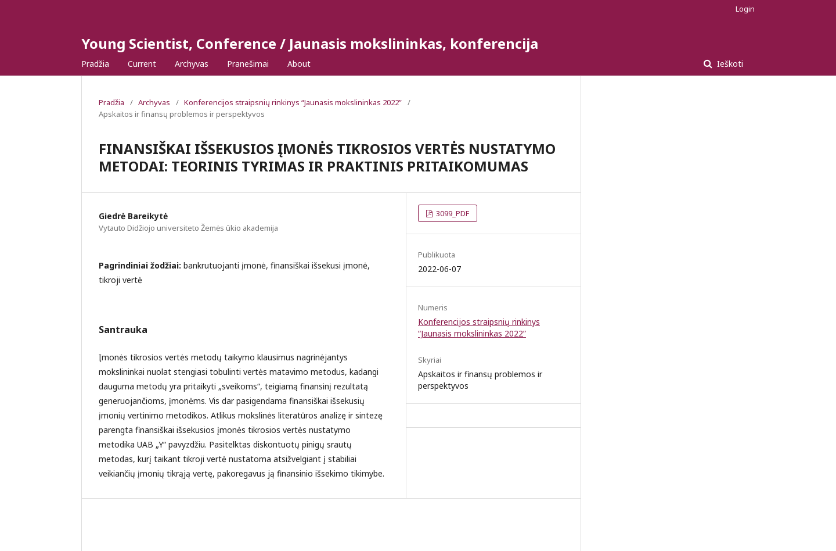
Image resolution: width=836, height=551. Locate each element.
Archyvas (191, 63)
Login (745, 8)
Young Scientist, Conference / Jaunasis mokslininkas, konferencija (309, 43)
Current (142, 63)
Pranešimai (248, 63)
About (299, 63)
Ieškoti (729, 63)
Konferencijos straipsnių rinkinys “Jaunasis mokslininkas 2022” (293, 102)
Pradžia (95, 63)
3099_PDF (451, 213)
